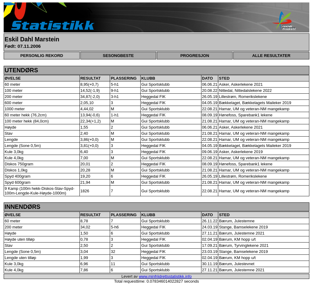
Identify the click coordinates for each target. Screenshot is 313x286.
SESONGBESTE (118, 55)
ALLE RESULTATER (271, 55)
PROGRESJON (194, 55)
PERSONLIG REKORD (41, 55)
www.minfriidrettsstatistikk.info (165, 276)
